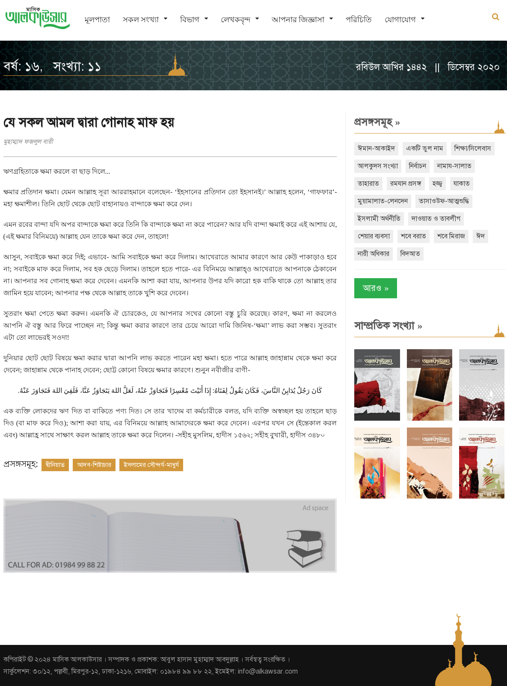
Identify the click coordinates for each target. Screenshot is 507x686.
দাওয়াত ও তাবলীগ (436, 218)
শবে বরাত (413, 236)
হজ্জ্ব (437, 183)
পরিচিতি (359, 19)
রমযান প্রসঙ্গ (405, 183)
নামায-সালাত (454, 166)
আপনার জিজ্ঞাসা (298, 19)
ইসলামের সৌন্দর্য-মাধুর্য (151, 465)
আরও (375, 288)
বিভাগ (189, 19)
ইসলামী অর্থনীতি (379, 218)
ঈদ (480, 236)
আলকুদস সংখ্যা (378, 166)
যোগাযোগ (400, 19)
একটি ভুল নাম (424, 148)
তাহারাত (368, 183)
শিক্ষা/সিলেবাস (472, 148)
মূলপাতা (97, 19)
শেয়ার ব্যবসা (374, 236)
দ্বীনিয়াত (55, 465)
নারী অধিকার (373, 253)
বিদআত (410, 253)
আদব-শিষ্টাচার (94, 465)
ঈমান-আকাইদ (376, 148)
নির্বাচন (417, 166)
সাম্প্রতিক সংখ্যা (388, 325)
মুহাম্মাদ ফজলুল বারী (28, 142)
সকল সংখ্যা (141, 19)
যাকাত (462, 183)
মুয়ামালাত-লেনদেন (383, 201)
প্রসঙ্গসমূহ (377, 122)
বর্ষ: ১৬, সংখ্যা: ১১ (52, 66)
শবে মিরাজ (451, 236)
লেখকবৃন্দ (235, 19)
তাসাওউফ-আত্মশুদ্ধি (444, 201)
